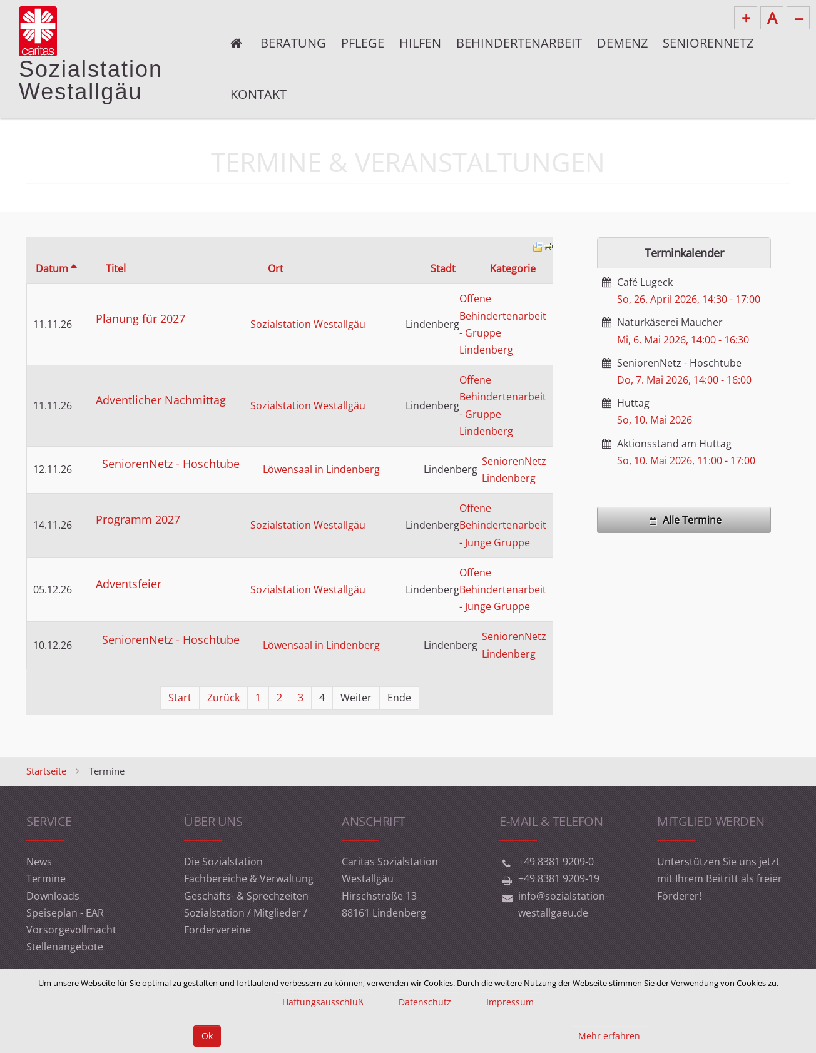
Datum (56, 268)
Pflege (362, 42)
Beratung (293, 42)
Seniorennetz (708, 42)
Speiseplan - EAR (65, 913)
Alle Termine (684, 520)
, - (688, 299)
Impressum (510, 1002)
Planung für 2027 (140, 318)
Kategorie (513, 268)
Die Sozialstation (223, 861)
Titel (116, 268)
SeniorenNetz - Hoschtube (171, 463)
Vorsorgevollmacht (71, 930)
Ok (207, 1036)
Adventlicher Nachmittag (161, 399)
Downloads (52, 896)
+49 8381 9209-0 (556, 861)
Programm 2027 (138, 519)
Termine (46, 878)
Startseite (46, 771)
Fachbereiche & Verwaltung (249, 878)
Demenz (622, 42)
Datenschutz (425, 1002)
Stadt (443, 268)
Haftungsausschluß (323, 1002)
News (39, 861)
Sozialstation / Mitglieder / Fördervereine (245, 921)
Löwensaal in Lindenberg (321, 469)
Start (179, 698)
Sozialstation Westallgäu (307, 324)
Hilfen (420, 42)
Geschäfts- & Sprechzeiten (246, 896)
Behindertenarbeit (519, 42)
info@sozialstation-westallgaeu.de (563, 904)
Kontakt (258, 94)
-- (798, 17)
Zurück (223, 698)
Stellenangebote (64, 947)
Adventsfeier (128, 583)
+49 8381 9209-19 (558, 878)
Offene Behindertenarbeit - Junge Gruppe (502, 525)
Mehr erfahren (609, 1036)
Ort (275, 268)
